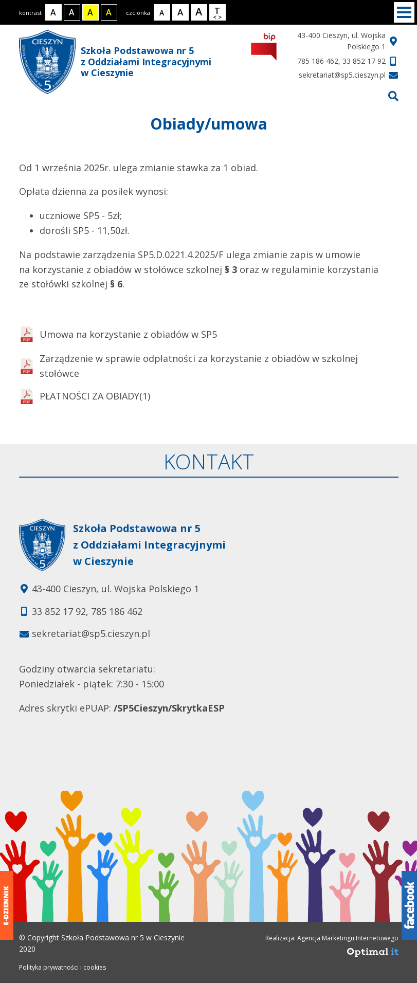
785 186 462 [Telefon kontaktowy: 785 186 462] (116, 611)
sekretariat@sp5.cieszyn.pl (342, 75)
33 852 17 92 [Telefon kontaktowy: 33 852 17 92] (59, 611)
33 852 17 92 (364, 61)
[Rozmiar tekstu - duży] (199, 12)
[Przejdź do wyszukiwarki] (393, 96)
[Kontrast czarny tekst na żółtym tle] (90, 12)
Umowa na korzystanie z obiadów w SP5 (118, 334)
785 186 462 (317, 61)
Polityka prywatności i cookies (62, 967)
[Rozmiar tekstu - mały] (162, 12)
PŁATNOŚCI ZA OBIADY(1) (84, 396)
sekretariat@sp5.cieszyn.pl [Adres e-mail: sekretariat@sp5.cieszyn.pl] (91, 633)
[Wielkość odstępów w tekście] (217, 12)
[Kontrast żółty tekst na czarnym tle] (109, 12)
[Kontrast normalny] (53, 12)
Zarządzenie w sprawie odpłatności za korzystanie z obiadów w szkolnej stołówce (188, 365)
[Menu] (404, 12)
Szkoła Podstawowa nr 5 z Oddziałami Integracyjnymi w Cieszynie (115, 62)
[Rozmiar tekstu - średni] (180, 12)
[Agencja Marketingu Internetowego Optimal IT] (372, 955)
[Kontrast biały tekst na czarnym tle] (72, 12)
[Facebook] (409, 905)
